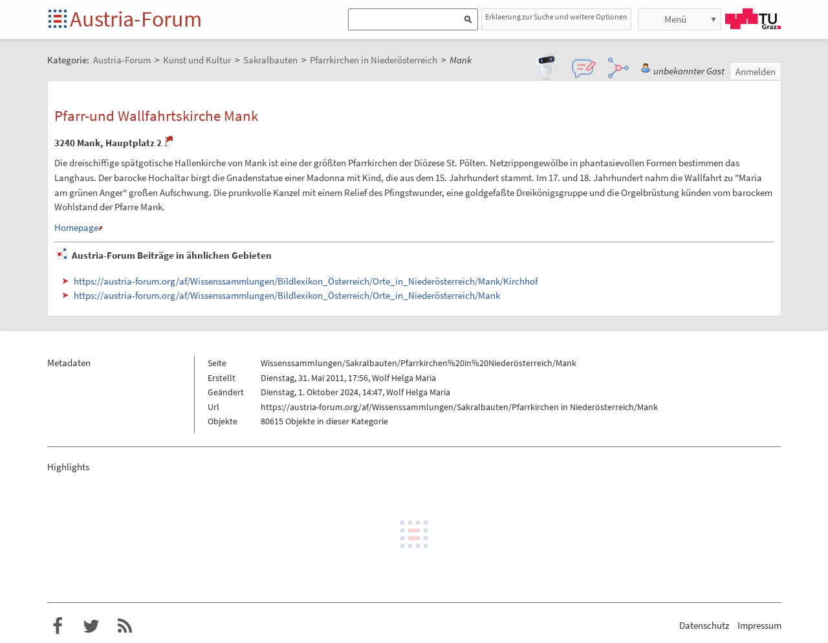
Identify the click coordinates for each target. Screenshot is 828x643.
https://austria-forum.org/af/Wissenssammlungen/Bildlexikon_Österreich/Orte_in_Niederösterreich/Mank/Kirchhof (306, 281)
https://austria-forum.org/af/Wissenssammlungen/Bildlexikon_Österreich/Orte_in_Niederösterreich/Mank (287, 295)
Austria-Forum (136, 18)
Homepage (76, 227)
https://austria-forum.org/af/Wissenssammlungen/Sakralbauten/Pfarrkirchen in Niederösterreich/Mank (459, 407)
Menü (675, 19)
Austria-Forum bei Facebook (57, 626)
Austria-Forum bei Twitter (91, 626)
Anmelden (755, 71)
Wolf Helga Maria (404, 378)
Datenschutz (704, 625)
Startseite (58, 19)
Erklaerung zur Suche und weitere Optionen (556, 16)
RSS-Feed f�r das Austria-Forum (124, 626)
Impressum (759, 625)
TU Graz (753, 18)
